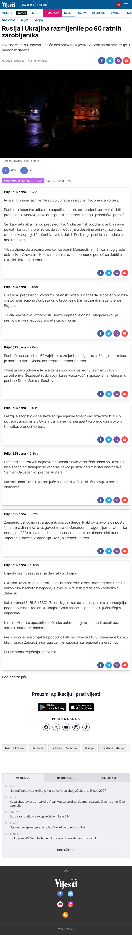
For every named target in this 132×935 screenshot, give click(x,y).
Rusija (89, 748)
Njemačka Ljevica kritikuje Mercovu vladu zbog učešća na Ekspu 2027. (58, 791)
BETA (13, 170)
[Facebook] (46, 727)
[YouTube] (66, 727)
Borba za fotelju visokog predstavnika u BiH (39, 816)
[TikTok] (86, 727)
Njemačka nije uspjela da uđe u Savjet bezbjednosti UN (47, 827)
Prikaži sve (66, 850)
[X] (56, 727)
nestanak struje (113, 748)
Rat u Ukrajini (14, 748)
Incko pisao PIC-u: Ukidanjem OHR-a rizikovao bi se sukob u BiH (53, 838)
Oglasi (43, 4)
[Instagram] (76, 727)
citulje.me (28, 4)
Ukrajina (37, 748)
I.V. (30, 170)
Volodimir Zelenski (64, 748)
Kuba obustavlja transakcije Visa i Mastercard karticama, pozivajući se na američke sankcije (67, 804)
